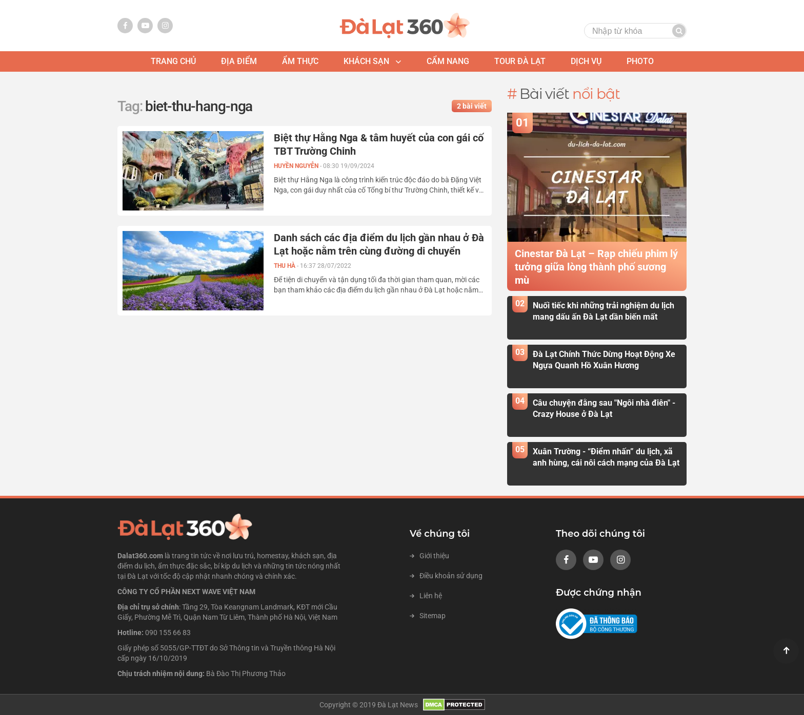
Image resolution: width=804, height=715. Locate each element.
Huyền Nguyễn (297, 166)
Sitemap (428, 616)
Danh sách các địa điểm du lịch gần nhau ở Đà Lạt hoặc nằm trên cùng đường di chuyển (379, 244)
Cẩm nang (448, 61)
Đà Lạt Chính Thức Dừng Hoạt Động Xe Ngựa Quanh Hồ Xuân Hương (604, 359)
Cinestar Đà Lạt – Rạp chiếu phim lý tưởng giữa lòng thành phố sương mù (596, 266)
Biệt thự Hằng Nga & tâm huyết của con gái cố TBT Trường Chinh (379, 144)
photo (640, 61)
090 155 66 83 (168, 632)
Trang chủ (173, 61)
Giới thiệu (429, 556)
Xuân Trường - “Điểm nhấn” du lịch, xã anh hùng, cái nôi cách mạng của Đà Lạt (606, 457)
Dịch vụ (586, 61)
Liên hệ (426, 596)
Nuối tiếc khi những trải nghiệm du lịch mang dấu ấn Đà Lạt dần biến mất (603, 311)
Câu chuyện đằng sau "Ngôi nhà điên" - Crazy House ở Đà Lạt (604, 408)
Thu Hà (285, 265)
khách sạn (366, 61)
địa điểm (239, 61)
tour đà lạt (520, 61)
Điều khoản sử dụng (446, 576)
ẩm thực (300, 61)
